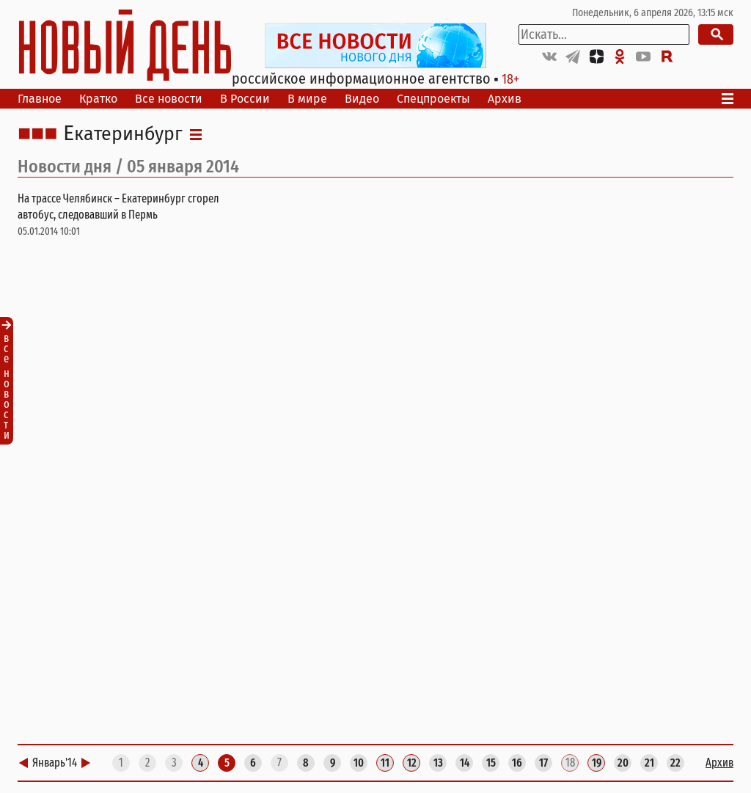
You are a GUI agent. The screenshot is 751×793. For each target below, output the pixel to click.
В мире (307, 99)
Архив (504, 99)
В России (245, 99)
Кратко (98, 99)
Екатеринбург (123, 134)
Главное (40, 99)
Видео (362, 99)
